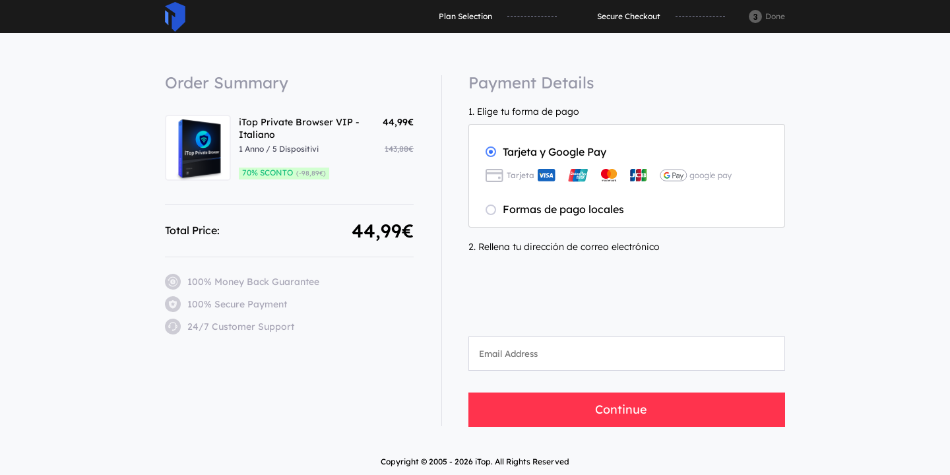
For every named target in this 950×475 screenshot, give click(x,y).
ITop (175, 17)
